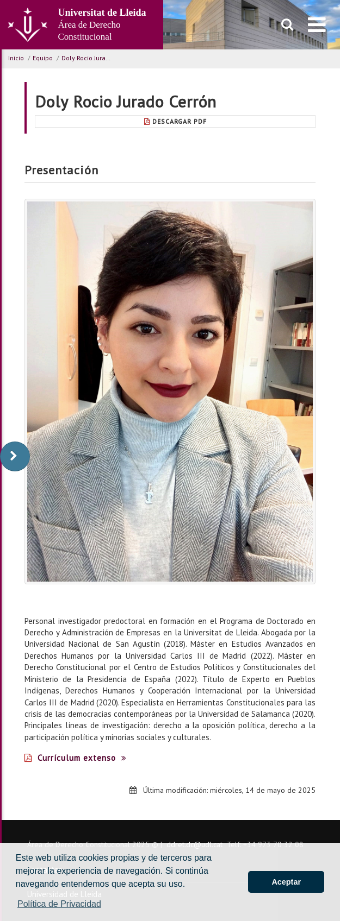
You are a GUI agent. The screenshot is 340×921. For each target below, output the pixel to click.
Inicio (16, 58)
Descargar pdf (175, 121)
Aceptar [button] (286, 882)
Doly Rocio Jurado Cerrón (97, 58)
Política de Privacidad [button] (59, 904)
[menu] (317, 24)
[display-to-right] (15, 456)
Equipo (43, 58)
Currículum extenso (75, 758)
